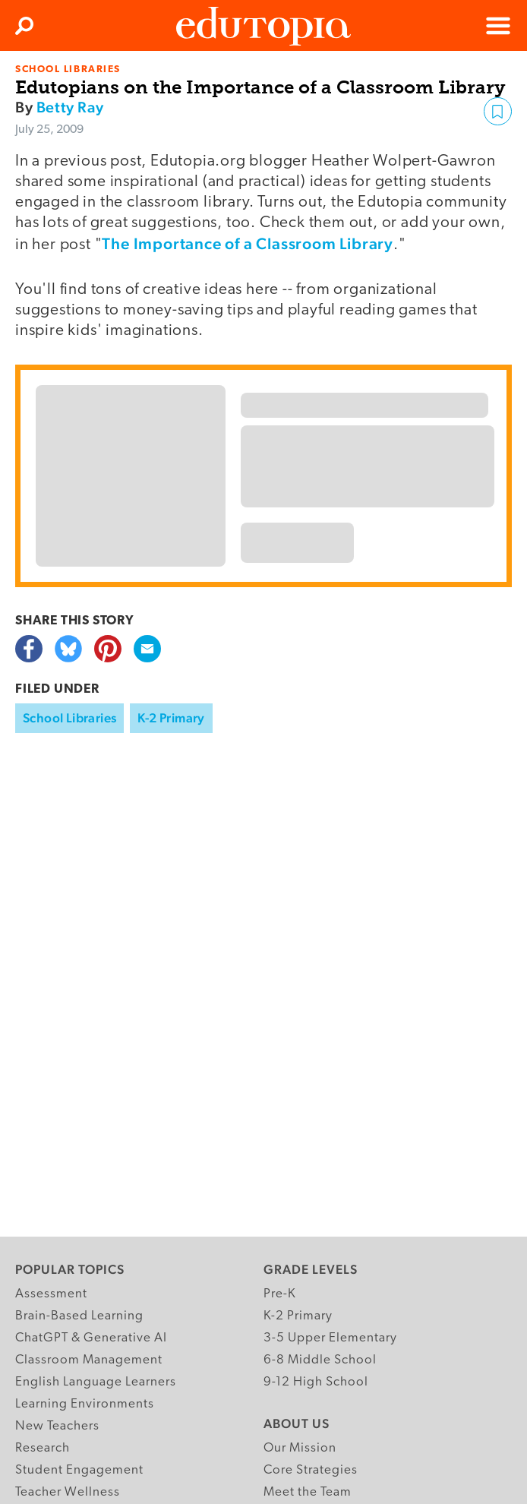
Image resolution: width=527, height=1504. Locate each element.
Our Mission (300, 1448)
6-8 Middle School (320, 1360)
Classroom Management (89, 1360)
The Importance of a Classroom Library (247, 243)
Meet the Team (308, 1492)
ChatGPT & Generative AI (91, 1338)
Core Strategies (311, 1470)
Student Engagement (79, 1470)
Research (42, 1448)
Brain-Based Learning (79, 1316)
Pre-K (280, 1294)
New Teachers (57, 1426)
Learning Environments (84, 1404)
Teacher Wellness (67, 1492)
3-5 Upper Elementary (330, 1338)
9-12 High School (316, 1382)
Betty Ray (69, 107)
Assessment (51, 1294)
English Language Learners (95, 1382)
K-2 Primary (170, 717)
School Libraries (69, 717)
